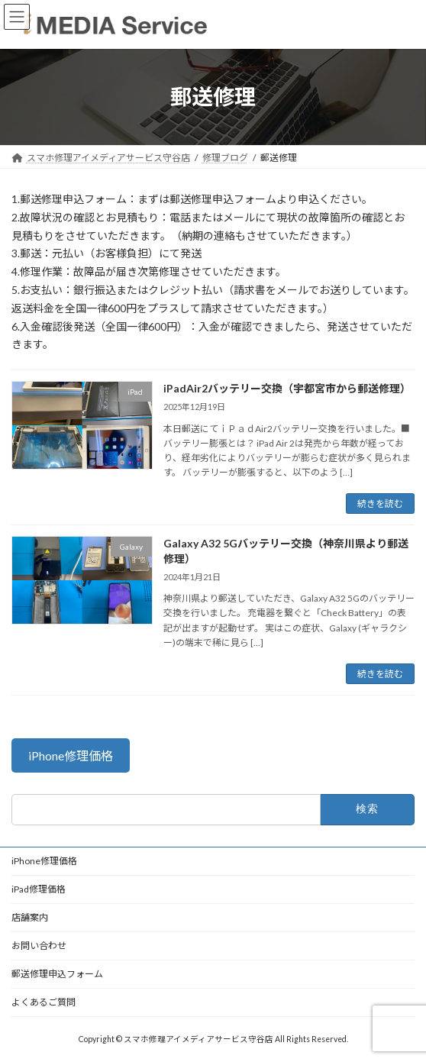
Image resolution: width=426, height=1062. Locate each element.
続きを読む (380, 503)
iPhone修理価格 (44, 861)
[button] (70, 755)
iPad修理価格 (38, 889)
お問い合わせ (38, 945)
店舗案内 (29, 917)
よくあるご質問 (43, 1002)
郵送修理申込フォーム (57, 974)
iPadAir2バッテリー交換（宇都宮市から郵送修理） (287, 388)
